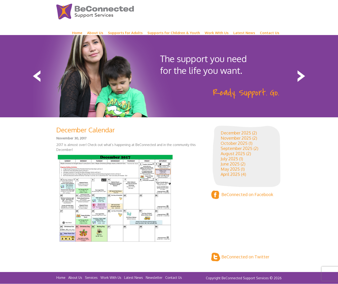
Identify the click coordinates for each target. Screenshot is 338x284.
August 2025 (233, 153)
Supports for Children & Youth (173, 33)
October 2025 (234, 143)
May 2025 (230, 169)
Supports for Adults (125, 33)
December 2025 (236, 132)
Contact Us (269, 33)
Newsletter (154, 278)
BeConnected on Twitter (240, 257)
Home (77, 33)
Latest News (244, 33)
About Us (95, 33)
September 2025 (237, 148)
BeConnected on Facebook (242, 194)
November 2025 (236, 138)
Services (91, 278)
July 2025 (229, 158)
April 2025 (230, 174)
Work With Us (110, 278)
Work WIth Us (217, 33)
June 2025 (230, 163)
